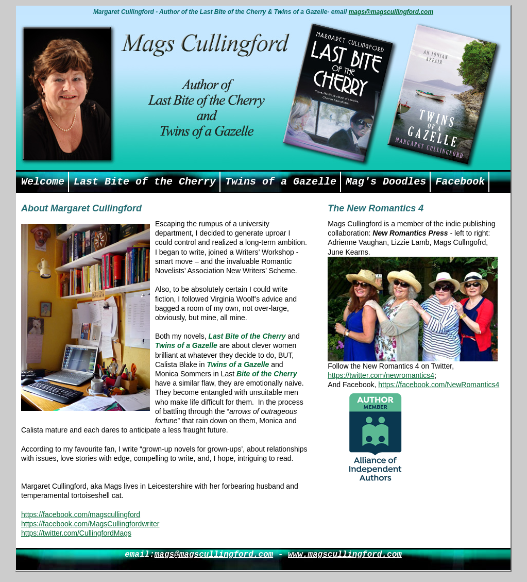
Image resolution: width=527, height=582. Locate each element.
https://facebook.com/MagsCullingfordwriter (90, 524)
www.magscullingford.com (345, 554)
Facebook (460, 182)
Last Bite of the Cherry (145, 182)
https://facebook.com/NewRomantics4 (438, 384)
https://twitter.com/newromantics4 (381, 375)
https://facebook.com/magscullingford (80, 514)
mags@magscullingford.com (391, 11)
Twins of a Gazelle (280, 182)
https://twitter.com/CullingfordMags (76, 533)
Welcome (42, 182)
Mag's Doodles (386, 182)
